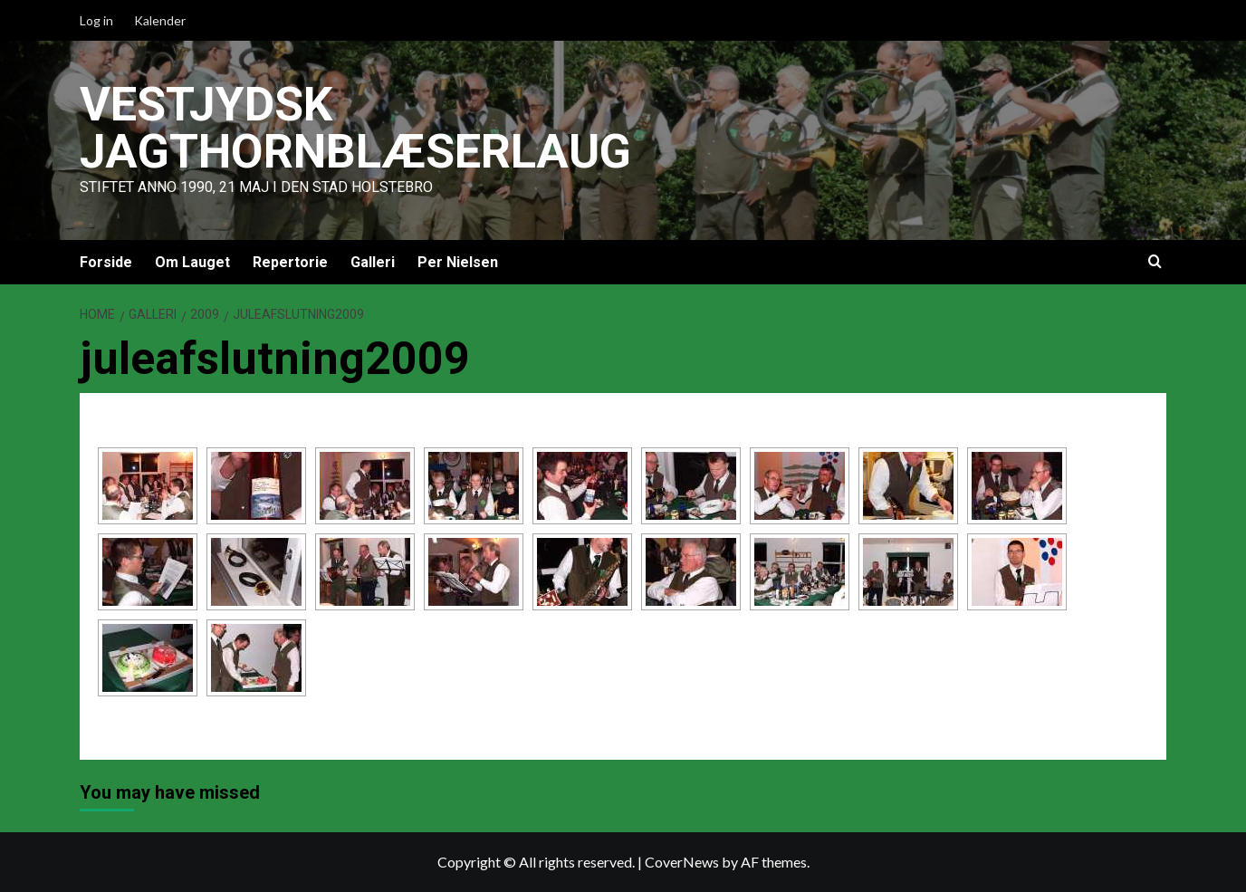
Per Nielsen (457, 262)
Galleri (372, 262)
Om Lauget (192, 262)
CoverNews (682, 861)
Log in (96, 20)
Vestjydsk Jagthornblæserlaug (355, 128)
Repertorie (290, 262)
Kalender (160, 20)
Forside (106, 262)
